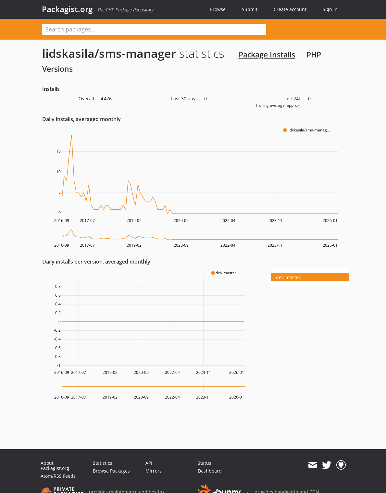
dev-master (288, 277)
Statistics (102, 463)
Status (204, 463)
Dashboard (210, 471)
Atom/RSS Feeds (58, 476)
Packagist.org (67, 9)
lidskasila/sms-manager (109, 53)
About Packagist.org (55, 465)
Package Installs (267, 54)
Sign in (330, 9)
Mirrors (153, 471)
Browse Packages (111, 471)
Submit (249, 9)
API (148, 463)
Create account (290, 9)
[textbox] (154, 29)
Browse (218, 9)
